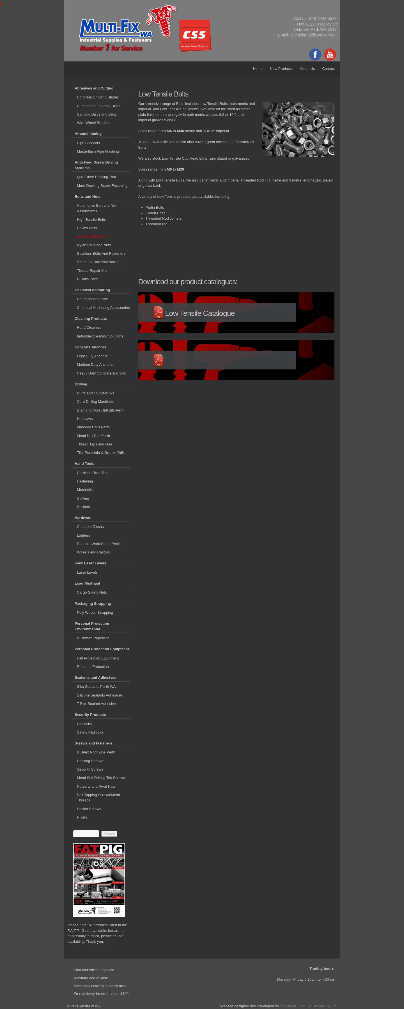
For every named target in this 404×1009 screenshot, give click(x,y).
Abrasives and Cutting (94, 88)
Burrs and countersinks (95, 393)
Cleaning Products (91, 318)
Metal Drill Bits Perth (93, 436)
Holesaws (85, 419)
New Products (281, 68)
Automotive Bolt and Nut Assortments (96, 208)
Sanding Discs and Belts (96, 114)
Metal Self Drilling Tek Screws (101, 778)
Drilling (81, 384)
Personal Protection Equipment (102, 649)
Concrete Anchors (90, 347)
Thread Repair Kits (92, 270)
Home (258, 68)
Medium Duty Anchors (95, 364)
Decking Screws (90, 761)
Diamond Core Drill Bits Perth (101, 410)
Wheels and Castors (93, 552)
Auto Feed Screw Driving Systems (96, 165)
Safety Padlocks (90, 732)
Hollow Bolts (87, 228)
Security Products (90, 714)
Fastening (85, 481)
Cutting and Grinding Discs (98, 106)
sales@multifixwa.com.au (313, 35)
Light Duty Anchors (92, 356)
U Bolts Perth (87, 279)
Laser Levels (87, 572)
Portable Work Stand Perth (98, 544)
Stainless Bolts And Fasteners (101, 253)
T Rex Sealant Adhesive (96, 704)
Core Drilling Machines (95, 401)
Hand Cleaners (89, 327)
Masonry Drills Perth (93, 427)
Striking (83, 498)
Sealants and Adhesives (95, 677)
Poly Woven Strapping (95, 612)
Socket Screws (89, 809)
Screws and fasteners (93, 743)
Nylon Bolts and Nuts (94, 245)
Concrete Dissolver (92, 527)
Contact (328, 68)
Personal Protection (93, 667)
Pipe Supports (88, 143)
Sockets (83, 507)
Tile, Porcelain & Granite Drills (101, 453)
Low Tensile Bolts (91, 236)
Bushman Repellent (93, 638)
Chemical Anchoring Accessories (103, 307)
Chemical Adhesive (92, 299)
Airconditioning (88, 134)
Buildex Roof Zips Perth (96, 752)
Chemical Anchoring (92, 290)
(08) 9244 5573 (323, 18)
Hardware (83, 518)
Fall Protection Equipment (98, 658)
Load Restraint (87, 583)
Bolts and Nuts (87, 196)
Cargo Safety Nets (92, 592)
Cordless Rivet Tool (92, 473)
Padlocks (84, 724)
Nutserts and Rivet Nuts (96, 786)
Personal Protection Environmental (92, 626)
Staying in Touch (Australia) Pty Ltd (308, 1006)
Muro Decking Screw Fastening (102, 185)
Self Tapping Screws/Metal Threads (98, 798)
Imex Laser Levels (90, 563)
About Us (307, 68)
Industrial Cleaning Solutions (100, 336)
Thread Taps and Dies (95, 444)
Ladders (83, 535)
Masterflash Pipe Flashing (98, 151)
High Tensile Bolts (91, 219)
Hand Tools (84, 463)
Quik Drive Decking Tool (96, 177)
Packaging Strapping (93, 603)
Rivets (82, 817)
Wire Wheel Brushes (93, 123)
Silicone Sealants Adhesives (100, 695)
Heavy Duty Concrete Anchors (101, 373)
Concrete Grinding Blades (98, 97)
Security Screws (90, 769)
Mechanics (85, 490)
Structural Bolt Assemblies (98, 262)
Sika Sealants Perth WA (96, 686)
